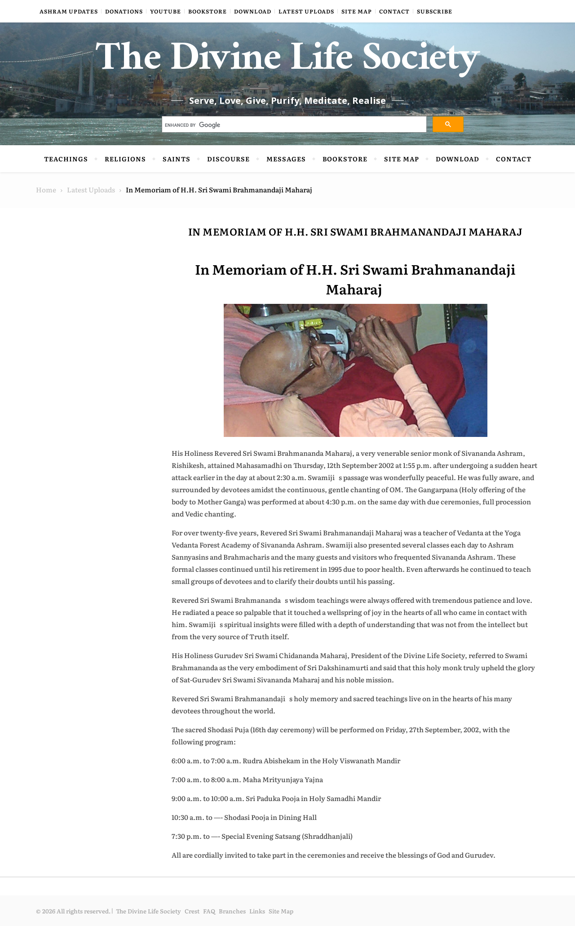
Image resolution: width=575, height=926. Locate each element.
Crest (192, 911)
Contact (394, 11)
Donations (124, 11)
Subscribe (434, 11)
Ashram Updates (69, 11)
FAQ (209, 911)
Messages (286, 158)
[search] (293, 125)
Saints (176, 158)
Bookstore (207, 11)
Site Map (356, 11)
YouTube (165, 11)
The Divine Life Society (288, 62)
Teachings (66, 158)
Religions (125, 158)
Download (252, 11)
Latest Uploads (306, 11)
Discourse (228, 158)
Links (257, 911)
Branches (232, 911)
